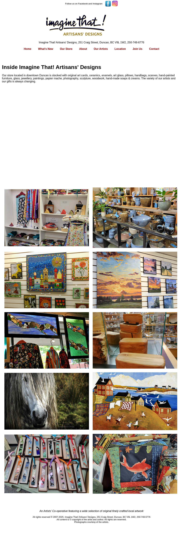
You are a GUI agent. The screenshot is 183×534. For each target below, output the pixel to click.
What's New (45, 48)
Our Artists (101, 48)
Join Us (137, 48)
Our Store (66, 48)
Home (27, 48)
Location (120, 48)
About (83, 48)
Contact (154, 48)
